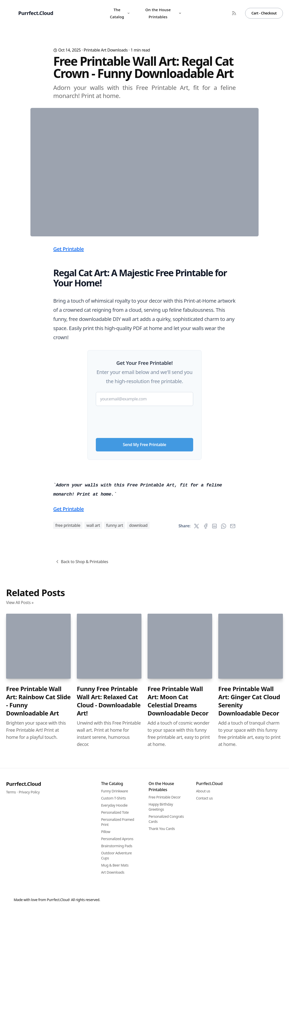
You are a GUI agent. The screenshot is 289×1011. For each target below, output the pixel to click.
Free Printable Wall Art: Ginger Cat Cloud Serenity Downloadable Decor (249, 984)
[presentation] (144, 520)
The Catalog (120, 13)
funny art (114, 808)
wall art (93, 808)
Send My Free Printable (144, 544)
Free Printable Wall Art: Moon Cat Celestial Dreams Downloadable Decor (178, 984)
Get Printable (68, 349)
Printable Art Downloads (106, 50)
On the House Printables (163, 13)
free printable (67, 808)
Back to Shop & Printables (81, 844)
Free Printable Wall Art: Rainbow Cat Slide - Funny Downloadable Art (38, 984)
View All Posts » (19, 885)
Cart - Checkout (264, 13)
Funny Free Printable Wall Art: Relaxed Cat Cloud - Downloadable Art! (108, 984)
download (138, 808)
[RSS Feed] (234, 13)
